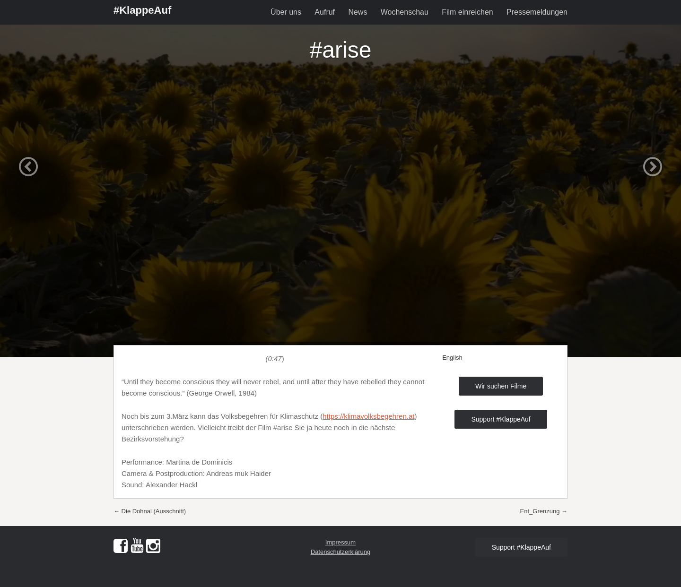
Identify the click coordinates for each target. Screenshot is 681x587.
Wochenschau (404, 12)
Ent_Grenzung (544, 511)
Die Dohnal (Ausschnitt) (150, 511)
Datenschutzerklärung (340, 551)
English (452, 357)
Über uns (286, 12)
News (357, 12)
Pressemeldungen (537, 12)
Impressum (340, 542)
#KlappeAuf (142, 10)
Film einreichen (467, 12)
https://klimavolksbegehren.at (368, 416)
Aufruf (324, 12)
